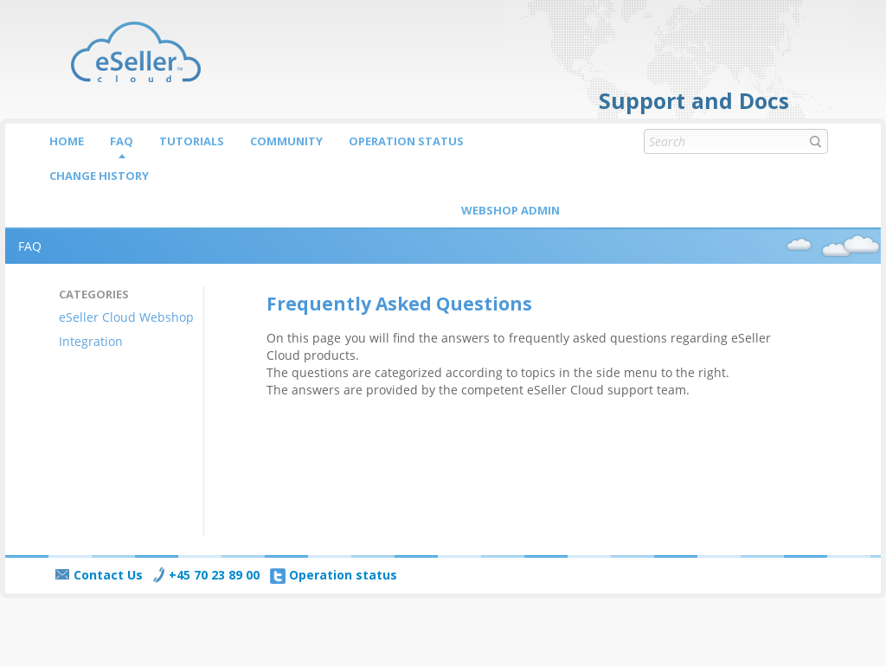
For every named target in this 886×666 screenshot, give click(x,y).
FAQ (121, 141)
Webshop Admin (510, 210)
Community (286, 141)
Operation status (406, 141)
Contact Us (99, 575)
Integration (91, 341)
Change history (99, 175)
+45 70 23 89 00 (206, 575)
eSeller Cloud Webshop (126, 317)
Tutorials (191, 141)
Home (66, 141)
